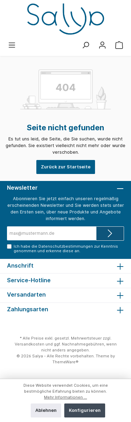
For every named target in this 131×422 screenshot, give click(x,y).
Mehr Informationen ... (65, 397)
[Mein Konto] (102, 45)
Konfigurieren (85, 410)
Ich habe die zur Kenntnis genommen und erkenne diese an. (66, 248)
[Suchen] (85, 45)
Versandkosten (29, 344)
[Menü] (11, 45)
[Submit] (110, 233)
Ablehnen (46, 410)
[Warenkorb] (119, 45)
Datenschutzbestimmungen (65, 246)
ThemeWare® (65, 361)
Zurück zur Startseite (65, 166)
